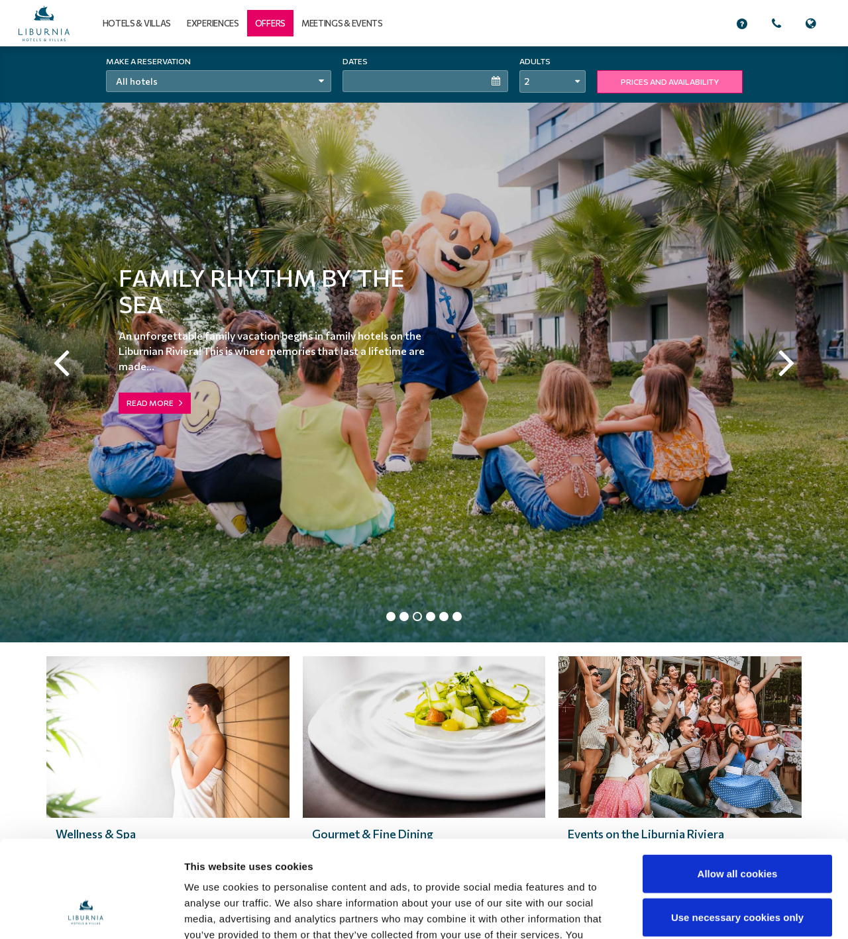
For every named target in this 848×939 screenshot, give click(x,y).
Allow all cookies (738, 782)
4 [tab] (431, 617)
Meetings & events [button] (342, 23)
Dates (355, 61)
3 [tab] (417, 617)
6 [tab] (457, 617)
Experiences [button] (213, 23)
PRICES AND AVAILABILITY (670, 81)
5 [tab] (444, 617)
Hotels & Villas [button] (137, 23)
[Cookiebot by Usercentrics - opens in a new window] (86, 913)
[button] (270, 23)
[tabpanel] (424, 344)
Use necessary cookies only (737, 826)
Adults (535, 61)
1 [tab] (391, 617)
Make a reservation (148, 61)
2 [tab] (404, 617)
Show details (692, 912)
